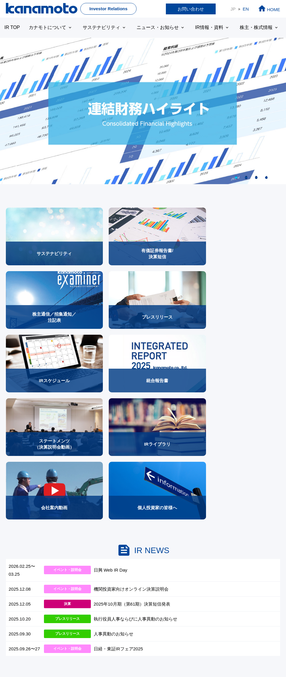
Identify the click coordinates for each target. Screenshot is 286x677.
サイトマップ (232, 564)
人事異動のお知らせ (113, 456)
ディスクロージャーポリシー (146, 656)
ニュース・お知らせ (154, 27)
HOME (269, 9)
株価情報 (230, 548)
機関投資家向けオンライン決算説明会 (131, 411)
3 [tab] (256, 177)
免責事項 (55, 656)
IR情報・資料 (204, 27)
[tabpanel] (143, 111)
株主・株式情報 (248, 27)
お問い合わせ (191, 8)
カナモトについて (49, 27)
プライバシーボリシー (91, 656)
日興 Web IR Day (110, 393)
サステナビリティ (100, 27)
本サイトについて (23, 656)
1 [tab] (236, 177)
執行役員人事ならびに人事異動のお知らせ (135, 441)
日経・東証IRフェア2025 (118, 471)
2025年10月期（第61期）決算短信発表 (132, 426)
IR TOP (11, 27)
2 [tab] (246, 177)
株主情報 (227, 531)
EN (246, 8)
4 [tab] (266, 177)
